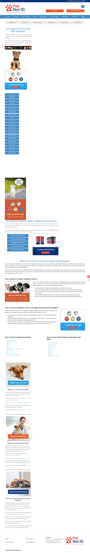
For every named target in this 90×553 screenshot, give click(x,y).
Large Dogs (51, 22)
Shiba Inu (51, 349)
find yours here (20, 514)
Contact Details (10, 542)
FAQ (7, 539)
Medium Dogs (38, 22)
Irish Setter (10, 350)
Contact (75, 16)
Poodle (9, 343)
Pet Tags (16, 16)
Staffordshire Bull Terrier (14, 355)
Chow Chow (52, 347)
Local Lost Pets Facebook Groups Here (20, 402)
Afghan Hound (52, 345)
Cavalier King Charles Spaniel (15, 348)
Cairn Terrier (52, 342)
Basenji (51, 350)
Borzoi (51, 352)
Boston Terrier (11, 352)
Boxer (9, 347)
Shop (34, 16)
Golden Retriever (12, 340)
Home (8, 16)
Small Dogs (25, 22)
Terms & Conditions (31, 542)
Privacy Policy (29, 539)
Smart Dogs (78, 22)
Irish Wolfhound (53, 344)
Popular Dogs (64, 22)
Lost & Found (54, 16)
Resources (65, 16)
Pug (9, 345)
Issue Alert (43, 16)
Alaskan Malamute (53, 356)
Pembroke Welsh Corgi (13, 353)
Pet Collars (26, 16)
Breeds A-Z (12, 22)
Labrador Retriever (12, 342)
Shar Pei (51, 354)
